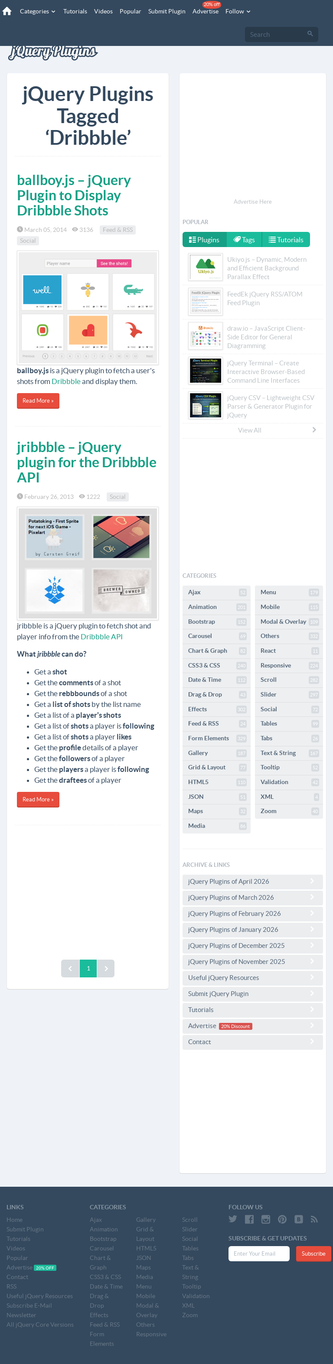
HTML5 (217, 782)
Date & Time (217, 680)
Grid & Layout (217, 768)
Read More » (38, 400)
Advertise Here (253, 202)
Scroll (290, 680)
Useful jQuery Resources (252, 977)
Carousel (217, 636)
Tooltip (290, 768)
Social (28, 240)
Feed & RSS (118, 229)
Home (15, 1219)
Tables (290, 724)
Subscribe (314, 1253)
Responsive (290, 666)
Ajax (217, 592)
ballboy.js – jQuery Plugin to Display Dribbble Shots (74, 195)
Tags (244, 240)
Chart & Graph (217, 651)
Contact (252, 1041)
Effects (217, 709)
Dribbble (66, 381)
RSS (11, 1286)
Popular (130, 11)
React (290, 651)
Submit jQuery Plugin (252, 993)
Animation (217, 607)
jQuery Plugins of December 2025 (252, 945)
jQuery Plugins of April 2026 (252, 881)
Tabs (290, 738)
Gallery (217, 753)
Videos (103, 11)
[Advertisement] (88, 890)
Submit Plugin (167, 11)
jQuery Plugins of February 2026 (252, 913)
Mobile (290, 607)
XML (290, 797)
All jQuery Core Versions (40, 1324)
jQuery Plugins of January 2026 (252, 929)
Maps (217, 811)
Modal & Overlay (290, 622)
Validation (290, 782)
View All (278, 430)
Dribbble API (102, 636)
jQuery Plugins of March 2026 (252, 897)
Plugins (204, 240)
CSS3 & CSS (217, 666)
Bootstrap (217, 622)
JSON (217, 797)
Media (217, 826)
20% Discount (235, 1026)
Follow (238, 11)
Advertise (207, 8)
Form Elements (217, 738)
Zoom (290, 811)
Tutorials (75, 11)
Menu (290, 592)
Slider (290, 695)
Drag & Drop (217, 695)
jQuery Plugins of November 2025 (252, 961)
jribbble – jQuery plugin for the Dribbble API (87, 462)
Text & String (290, 753)
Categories (38, 11)
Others (290, 636)
